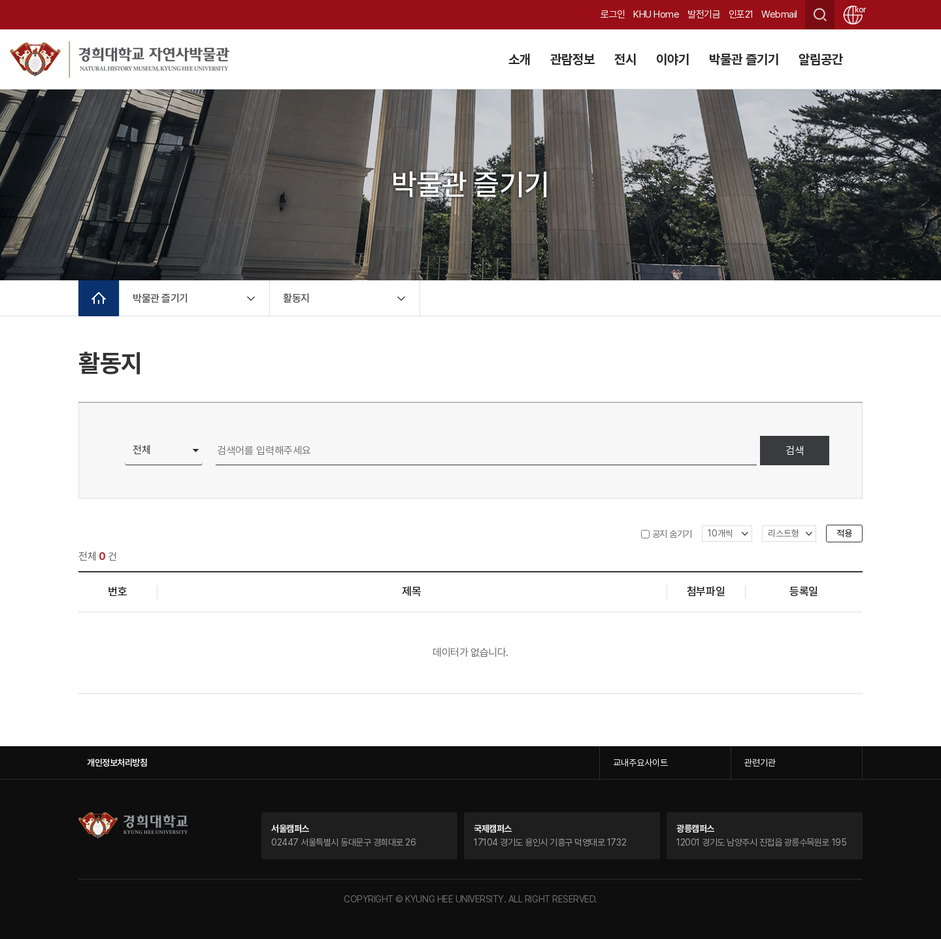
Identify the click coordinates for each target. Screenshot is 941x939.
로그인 (613, 14)
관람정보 (572, 59)
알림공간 (821, 59)
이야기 (672, 59)
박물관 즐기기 (744, 59)
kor (859, 9)
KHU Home (656, 14)
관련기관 (760, 762)
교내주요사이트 (640, 762)
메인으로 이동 (98, 298)
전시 (625, 59)
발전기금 (703, 14)
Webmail (779, 14)
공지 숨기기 (672, 534)
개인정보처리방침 (117, 762)
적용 (844, 533)
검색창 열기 (819, 14)
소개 (519, 59)
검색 (794, 450)
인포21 (741, 14)
